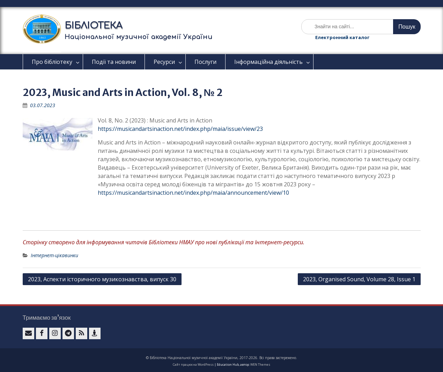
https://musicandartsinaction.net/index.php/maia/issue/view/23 (180, 129)
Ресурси (164, 62)
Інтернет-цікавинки (54, 255)
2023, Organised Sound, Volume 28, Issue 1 (359, 279)
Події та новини (114, 62)
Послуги (205, 62)
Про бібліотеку (52, 62)
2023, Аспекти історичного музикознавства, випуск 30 (102, 279)
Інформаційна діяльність (268, 62)
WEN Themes (260, 364)
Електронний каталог (342, 37)
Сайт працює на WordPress (193, 364)
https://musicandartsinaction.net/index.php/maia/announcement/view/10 (193, 192)
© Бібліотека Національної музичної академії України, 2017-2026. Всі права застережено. (221, 357)
